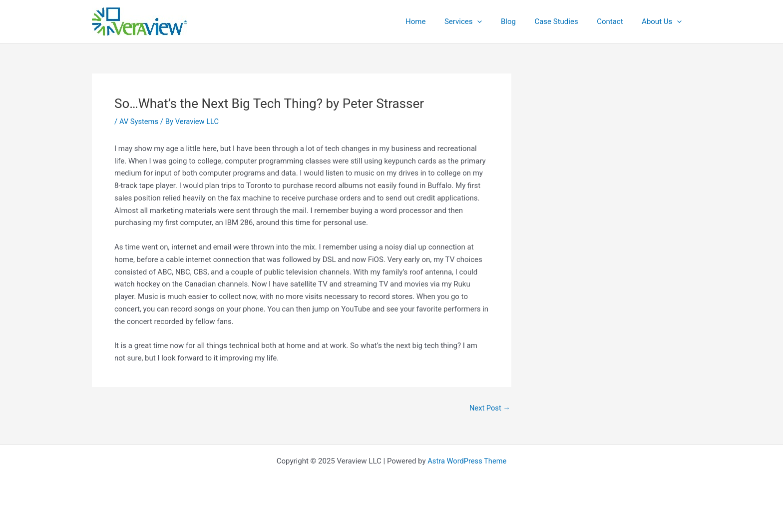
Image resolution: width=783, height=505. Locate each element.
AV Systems (139, 121)
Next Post (489, 408)
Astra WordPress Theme (466, 461)
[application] (494, 22)
